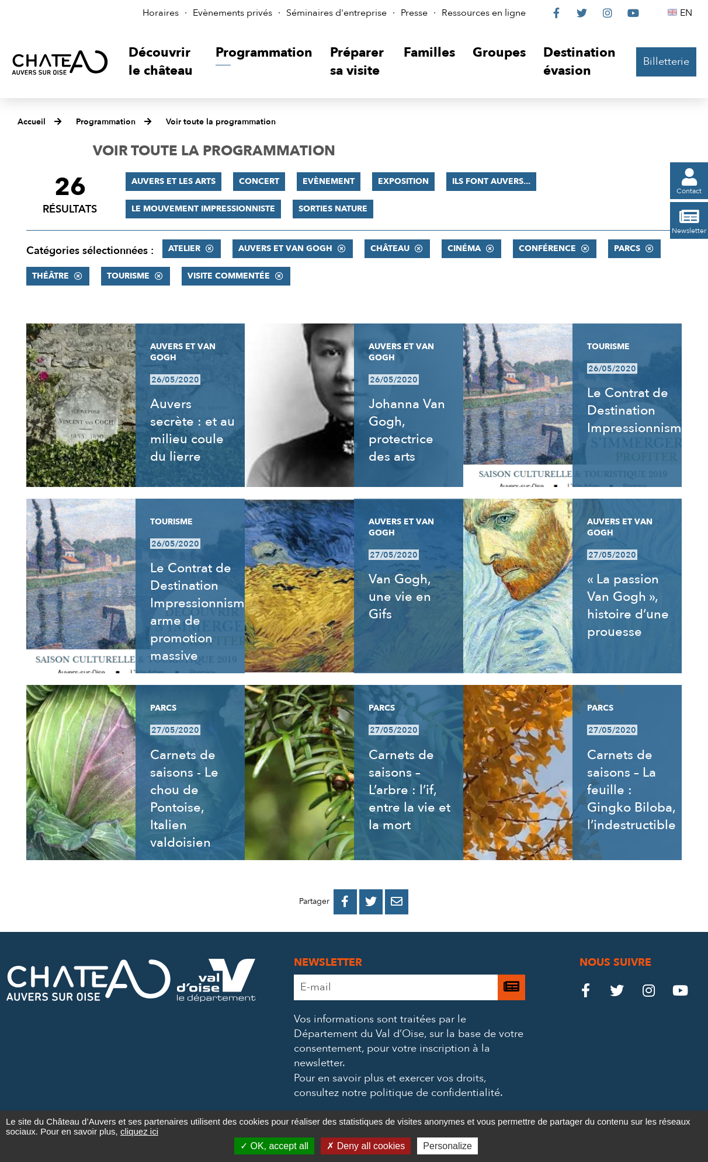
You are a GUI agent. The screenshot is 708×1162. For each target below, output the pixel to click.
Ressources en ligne (484, 12)
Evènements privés (232, 12)
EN (687, 12)
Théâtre (50, 275)
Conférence (547, 248)
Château (389, 248)
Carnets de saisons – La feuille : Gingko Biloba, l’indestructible (631, 790)
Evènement (329, 181)
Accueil (32, 121)
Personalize (447, 1146)
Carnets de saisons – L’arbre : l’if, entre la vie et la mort (409, 790)
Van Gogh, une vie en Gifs (400, 596)
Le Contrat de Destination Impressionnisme (638, 410)
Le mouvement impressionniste (203, 208)
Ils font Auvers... (491, 181)
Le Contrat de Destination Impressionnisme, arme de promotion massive (202, 612)
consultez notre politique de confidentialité (397, 1093)
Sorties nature (333, 208)
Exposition (403, 181)
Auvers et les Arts (173, 181)
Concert (259, 181)
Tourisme (128, 275)
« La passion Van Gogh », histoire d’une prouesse (628, 605)
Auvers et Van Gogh (285, 248)
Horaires (161, 12)
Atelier (184, 248)
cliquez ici (139, 1131)
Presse (414, 12)
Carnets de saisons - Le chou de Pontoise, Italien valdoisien (184, 798)
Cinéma (464, 248)
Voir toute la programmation (221, 121)
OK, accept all (274, 1146)
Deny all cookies (366, 1146)
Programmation (106, 121)
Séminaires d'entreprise (336, 12)
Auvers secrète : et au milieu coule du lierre (192, 430)
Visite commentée (229, 275)
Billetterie (666, 61)
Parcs (627, 248)
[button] (163, 62)
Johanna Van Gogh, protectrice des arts (407, 430)
